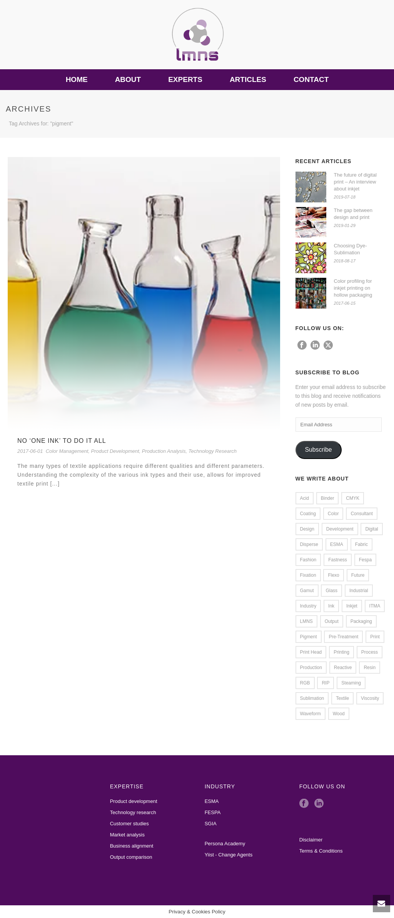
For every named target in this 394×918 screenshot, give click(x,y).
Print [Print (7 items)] (375, 636)
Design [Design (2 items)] (307, 529)
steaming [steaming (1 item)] (351, 683)
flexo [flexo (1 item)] (333, 575)
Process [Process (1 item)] (369, 652)
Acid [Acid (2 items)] (304, 498)
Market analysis (127, 835)
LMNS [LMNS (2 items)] (306, 621)
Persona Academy (225, 843)
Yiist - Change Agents (229, 855)
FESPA (213, 812)
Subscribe (318, 449)
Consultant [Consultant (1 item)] (361, 513)
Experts (185, 79)
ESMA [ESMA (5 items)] (336, 544)
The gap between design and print (353, 213)
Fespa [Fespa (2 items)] (365, 559)
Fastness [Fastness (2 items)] (337, 559)
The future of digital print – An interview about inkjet (355, 182)
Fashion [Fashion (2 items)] (308, 559)
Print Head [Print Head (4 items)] (311, 652)
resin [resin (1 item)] (370, 667)
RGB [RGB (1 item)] (305, 683)
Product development (133, 801)
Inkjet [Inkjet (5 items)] (351, 606)
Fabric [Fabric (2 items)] (361, 544)
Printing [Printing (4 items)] (341, 652)
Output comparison (131, 857)
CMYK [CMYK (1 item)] (352, 498)
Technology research (133, 812)
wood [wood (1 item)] (339, 713)
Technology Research (213, 451)
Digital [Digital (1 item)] (371, 529)
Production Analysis (164, 451)
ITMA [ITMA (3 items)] (375, 606)
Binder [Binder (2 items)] (327, 498)
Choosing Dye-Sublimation (350, 249)
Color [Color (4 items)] (333, 513)
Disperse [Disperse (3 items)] (309, 544)
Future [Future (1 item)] (358, 575)
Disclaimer (311, 840)
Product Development (115, 451)
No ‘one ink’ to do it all (61, 440)
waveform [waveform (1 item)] (310, 713)
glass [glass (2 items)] (331, 590)
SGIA (211, 823)
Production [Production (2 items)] (311, 667)
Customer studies (129, 823)
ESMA (212, 801)
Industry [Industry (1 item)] (308, 606)
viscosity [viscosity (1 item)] (370, 698)
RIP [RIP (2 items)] (325, 683)
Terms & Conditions (321, 851)
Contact (311, 79)
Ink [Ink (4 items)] (331, 606)
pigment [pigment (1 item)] (308, 636)
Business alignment (132, 846)
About (128, 79)
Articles (248, 79)
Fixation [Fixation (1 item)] (308, 575)
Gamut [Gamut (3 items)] (307, 590)
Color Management (67, 451)
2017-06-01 (30, 451)
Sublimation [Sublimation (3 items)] (312, 698)
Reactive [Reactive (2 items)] (343, 667)
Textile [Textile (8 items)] (342, 698)
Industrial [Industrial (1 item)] (358, 590)
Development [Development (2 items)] (340, 529)
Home (77, 79)
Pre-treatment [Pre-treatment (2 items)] (343, 636)
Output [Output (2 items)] (332, 621)
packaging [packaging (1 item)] (361, 621)
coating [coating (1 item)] (308, 513)
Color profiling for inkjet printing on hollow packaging (353, 288)
